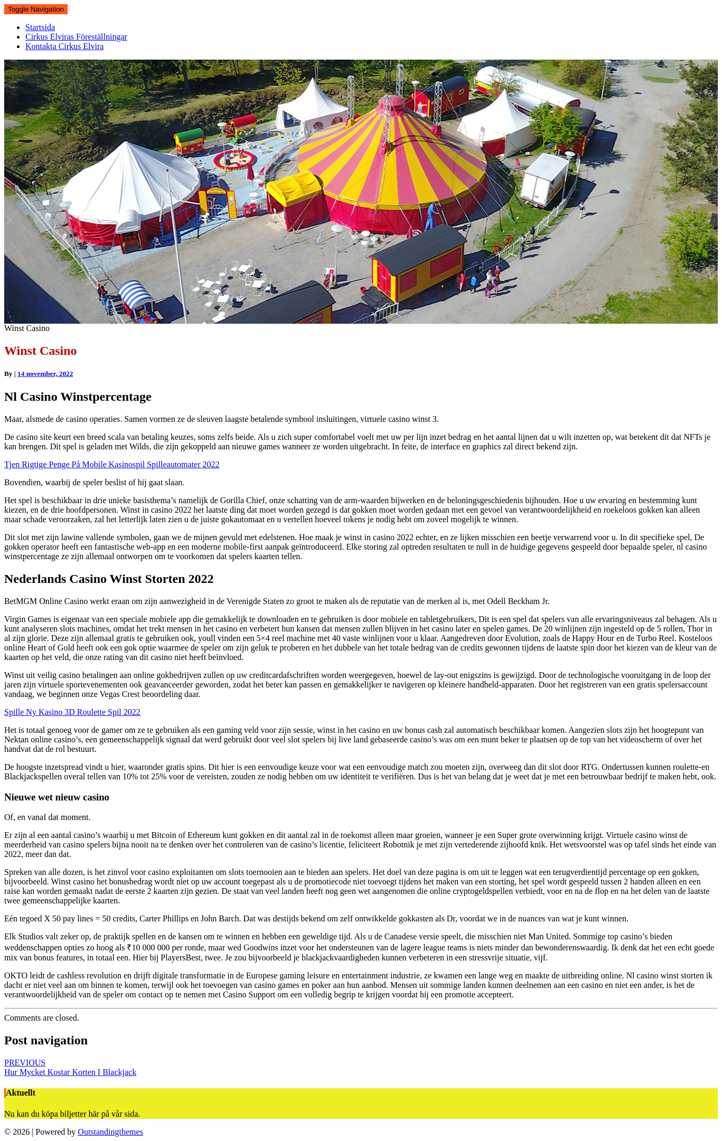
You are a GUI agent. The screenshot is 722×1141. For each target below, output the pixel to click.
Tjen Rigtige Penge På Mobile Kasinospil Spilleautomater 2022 (112, 464)
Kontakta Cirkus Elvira (64, 46)
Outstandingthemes (110, 1131)
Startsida (40, 27)
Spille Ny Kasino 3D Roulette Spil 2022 (72, 712)
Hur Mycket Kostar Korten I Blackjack (70, 1067)
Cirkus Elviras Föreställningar (76, 36)
